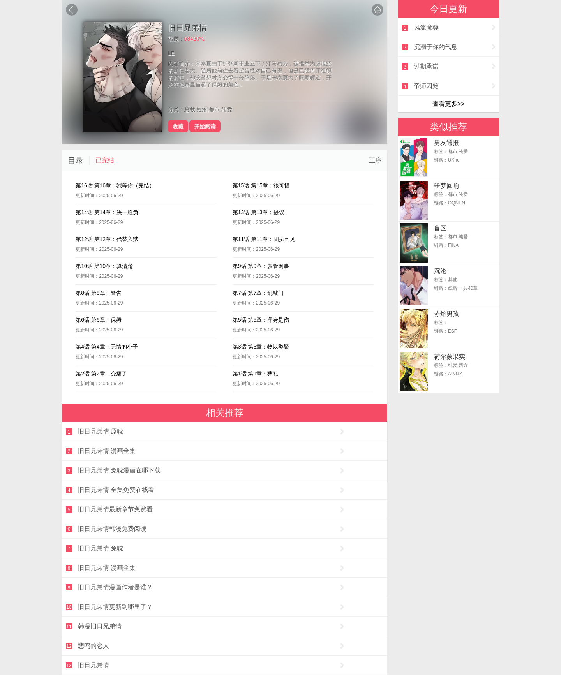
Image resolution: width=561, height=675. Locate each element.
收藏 (178, 126)
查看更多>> (448, 103)
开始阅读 (205, 126)
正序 (375, 160)
